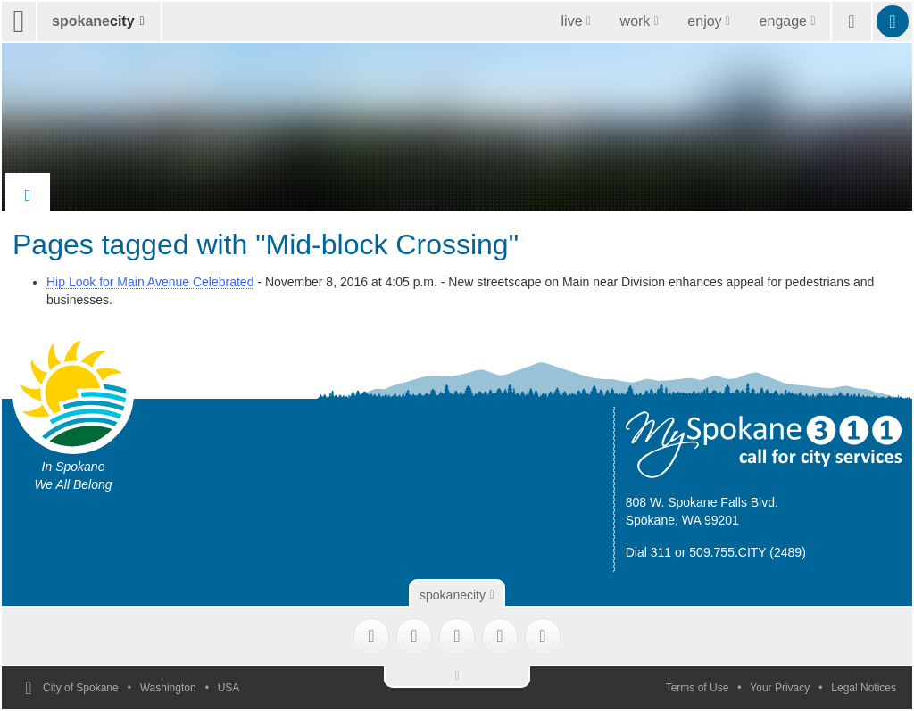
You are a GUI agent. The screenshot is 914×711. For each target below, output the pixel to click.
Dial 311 (648, 552)
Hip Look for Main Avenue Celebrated (149, 282)
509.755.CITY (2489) (747, 552)
